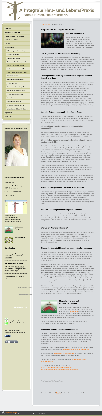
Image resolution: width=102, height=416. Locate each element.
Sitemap (15, 412)
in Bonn (21, 307)
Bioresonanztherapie (11, 217)
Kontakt (12, 195)
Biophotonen (74, 311)
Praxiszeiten (8, 258)
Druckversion (7, 412)
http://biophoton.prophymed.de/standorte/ (76, 349)
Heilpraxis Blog (45, 24)
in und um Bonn (25, 295)
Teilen (7, 336)
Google (58, 393)
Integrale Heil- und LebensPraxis (63, 353)
